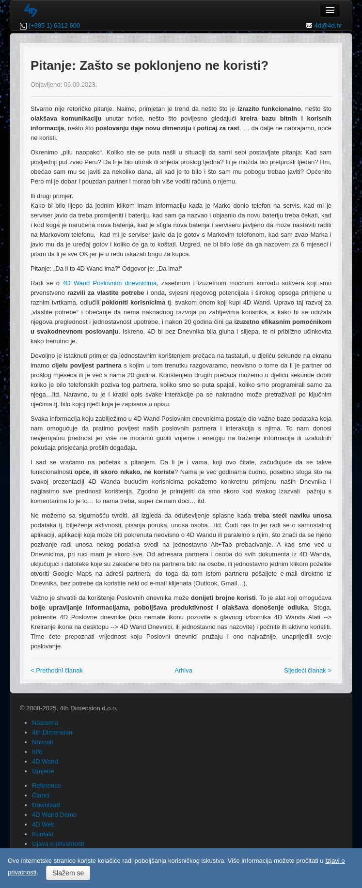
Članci (40, 795)
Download (46, 805)
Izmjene (43, 771)
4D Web (43, 824)
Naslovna (45, 722)
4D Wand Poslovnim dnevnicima (110, 283)
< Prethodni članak (57, 670)
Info (37, 751)
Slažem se (68, 873)
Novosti (42, 742)
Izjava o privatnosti (58, 843)
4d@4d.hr (328, 25)
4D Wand (45, 761)
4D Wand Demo (54, 814)
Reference (46, 785)
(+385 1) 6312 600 (54, 25)
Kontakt (42, 834)
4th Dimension (52, 732)
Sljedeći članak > (307, 670)
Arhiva (183, 670)
